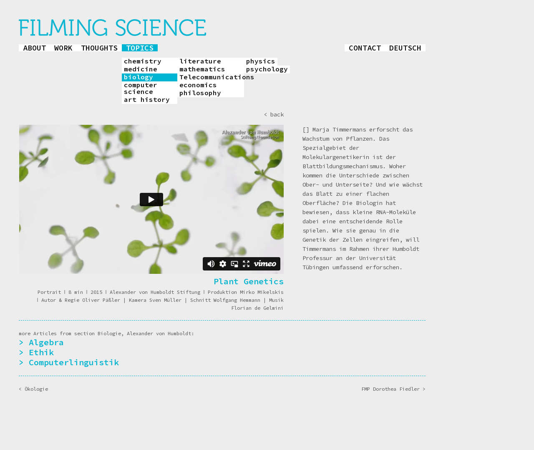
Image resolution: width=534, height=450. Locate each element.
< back (274, 114)
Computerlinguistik (74, 362)
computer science (140, 88)
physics (260, 61)
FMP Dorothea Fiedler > (393, 389)
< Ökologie (33, 389)
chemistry (142, 61)
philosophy (200, 93)
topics (140, 47)
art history (147, 100)
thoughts (99, 47)
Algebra (46, 342)
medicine (140, 69)
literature (200, 61)
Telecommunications (211, 77)
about (34, 47)
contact (365, 47)
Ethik (41, 352)
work (63, 47)
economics (198, 85)
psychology (267, 69)
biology (138, 77)
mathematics (202, 69)
